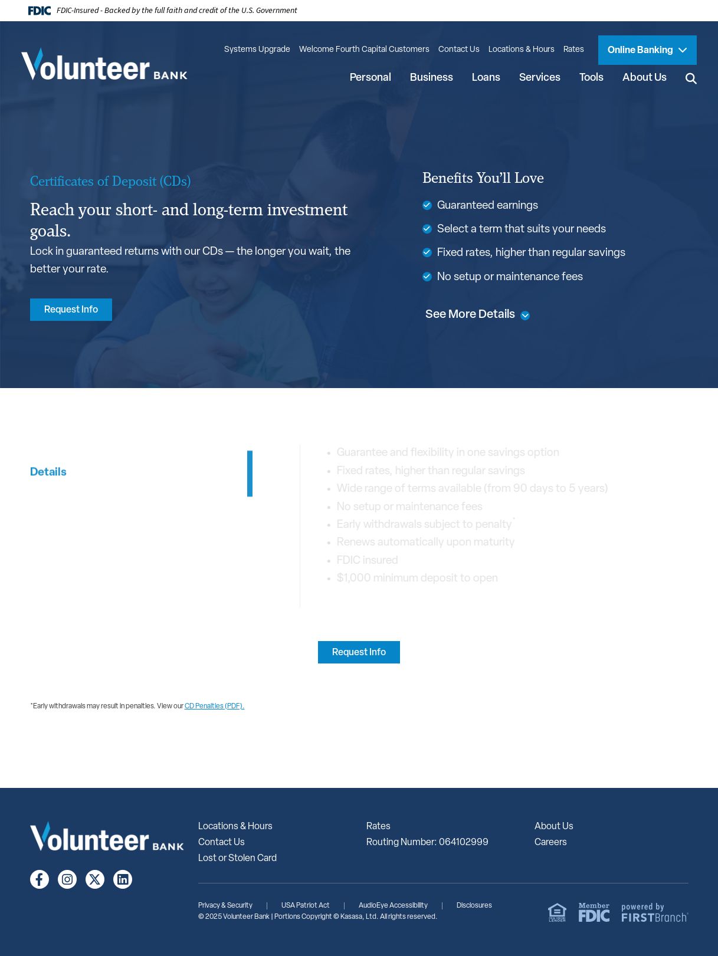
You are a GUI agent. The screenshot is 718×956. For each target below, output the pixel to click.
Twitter (95, 879)
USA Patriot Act (305, 905)
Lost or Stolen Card (237, 858)
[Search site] (691, 78)
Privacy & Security (225, 905)
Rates (573, 49)
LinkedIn (122, 879)
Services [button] (539, 78)
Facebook (39, 879)
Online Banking (641, 50)
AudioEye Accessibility (393, 905)
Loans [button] (486, 78)
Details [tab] (48, 523)
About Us (554, 827)
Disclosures (474, 905)
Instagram (67, 879)
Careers (551, 842)
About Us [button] (644, 78)
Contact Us (459, 49)
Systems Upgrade (257, 49)
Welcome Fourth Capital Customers (364, 49)
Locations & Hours (521, 49)
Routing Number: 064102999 (427, 842)
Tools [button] (591, 78)
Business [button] (431, 78)
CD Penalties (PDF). (215, 706)
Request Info (71, 310)
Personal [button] (370, 78)
